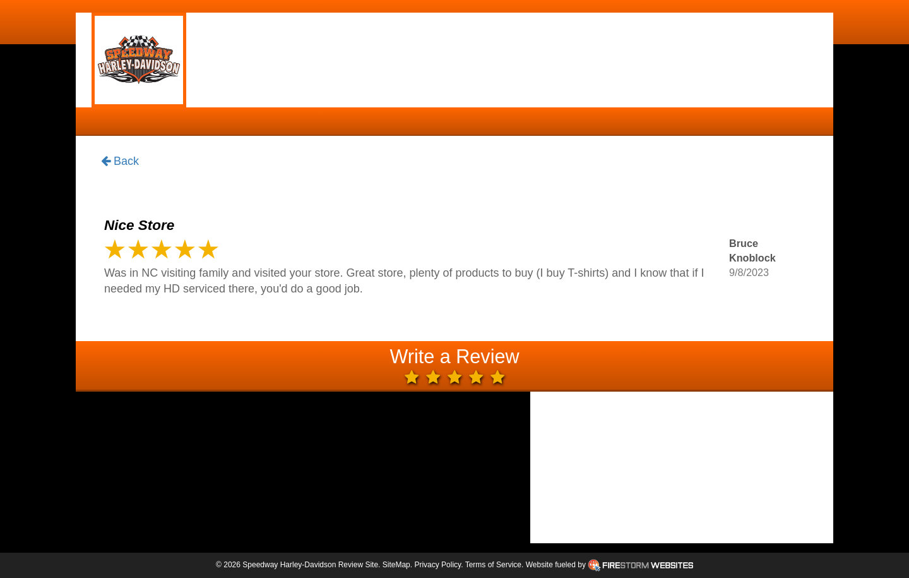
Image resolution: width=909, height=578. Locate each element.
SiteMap (396, 564)
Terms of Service (493, 564)
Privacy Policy (437, 564)
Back (120, 162)
